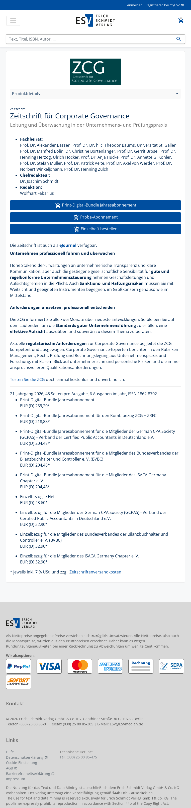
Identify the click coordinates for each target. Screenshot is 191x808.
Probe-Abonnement (95, 217)
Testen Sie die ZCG (27, 379)
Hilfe (10, 751)
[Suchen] (89, 39)
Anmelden (134, 5)
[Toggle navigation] (13, 21)
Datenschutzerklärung (24, 757)
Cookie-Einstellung (21, 762)
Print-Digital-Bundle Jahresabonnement (95, 205)
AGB (9, 768)
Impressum (15, 778)
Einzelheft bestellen (96, 229)
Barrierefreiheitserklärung (28, 773)
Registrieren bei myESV (163, 5)
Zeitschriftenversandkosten (95, 572)
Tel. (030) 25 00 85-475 (78, 757)
